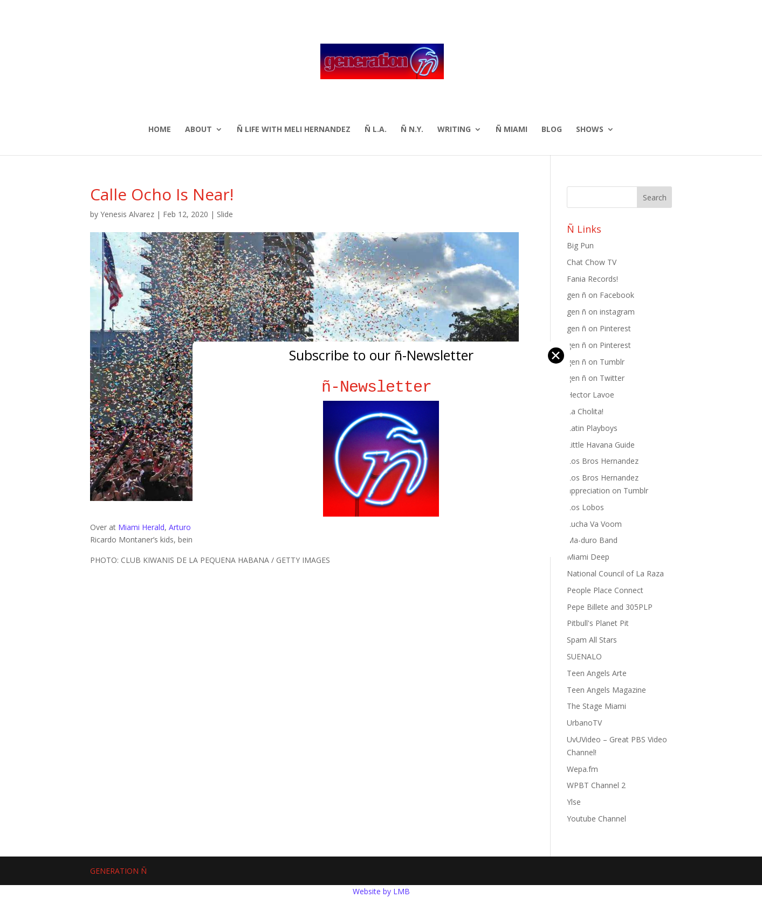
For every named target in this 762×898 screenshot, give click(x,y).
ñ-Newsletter (381, 387)
